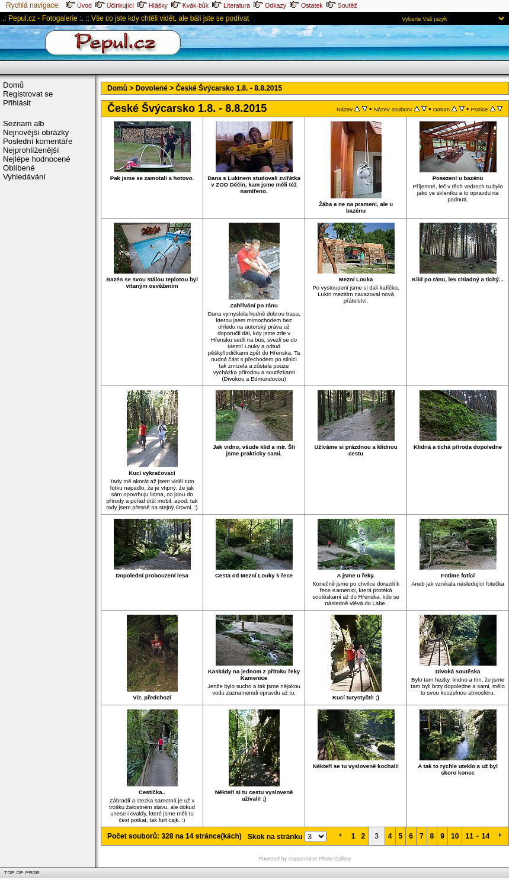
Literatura (231, 5)
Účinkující (114, 5)
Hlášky (152, 5)
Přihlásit (17, 102)
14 (485, 836)
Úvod (79, 5)
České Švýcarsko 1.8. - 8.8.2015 (228, 88)
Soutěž (341, 5)
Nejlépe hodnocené (37, 159)
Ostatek (306, 5)
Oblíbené (19, 167)
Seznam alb (23, 123)
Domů (13, 85)
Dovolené (152, 88)
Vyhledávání (24, 176)
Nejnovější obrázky (36, 132)
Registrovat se (28, 93)
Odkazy (270, 5)
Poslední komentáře (37, 141)
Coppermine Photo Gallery (320, 859)
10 (455, 836)
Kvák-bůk (190, 5)
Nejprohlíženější (31, 150)
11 (469, 836)
